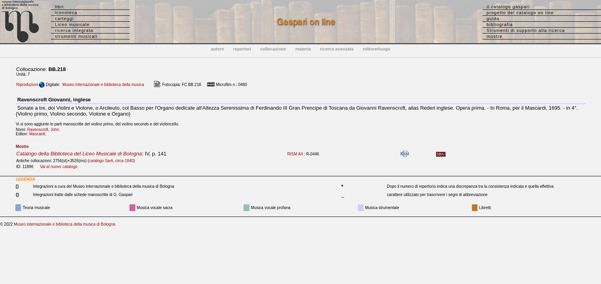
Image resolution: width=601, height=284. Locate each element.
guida (493, 18)
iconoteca (66, 12)
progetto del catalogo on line (520, 12)
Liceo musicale (72, 24)
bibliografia (500, 24)
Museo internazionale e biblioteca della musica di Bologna (64, 224)
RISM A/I (295, 154)
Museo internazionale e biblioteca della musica (103, 84)
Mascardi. (39, 134)
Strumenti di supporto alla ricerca (526, 30)
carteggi (64, 18)
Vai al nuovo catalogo (58, 166)
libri (59, 6)
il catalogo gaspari (508, 6)
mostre (494, 36)
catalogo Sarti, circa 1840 (111, 161)
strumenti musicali (76, 36)
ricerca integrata (74, 30)
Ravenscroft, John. (45, 129)
